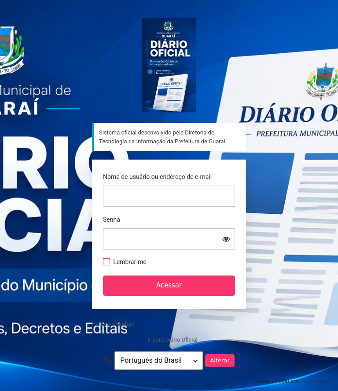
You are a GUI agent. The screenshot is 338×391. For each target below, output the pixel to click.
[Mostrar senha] (226, 238)
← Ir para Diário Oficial (169, 339)
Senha (111, 219)
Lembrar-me (130, 261)
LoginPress (315, 381)
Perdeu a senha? (113, 323)
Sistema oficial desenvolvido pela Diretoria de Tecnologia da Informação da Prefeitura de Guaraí (169, 65)
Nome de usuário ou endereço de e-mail (157, 176)
